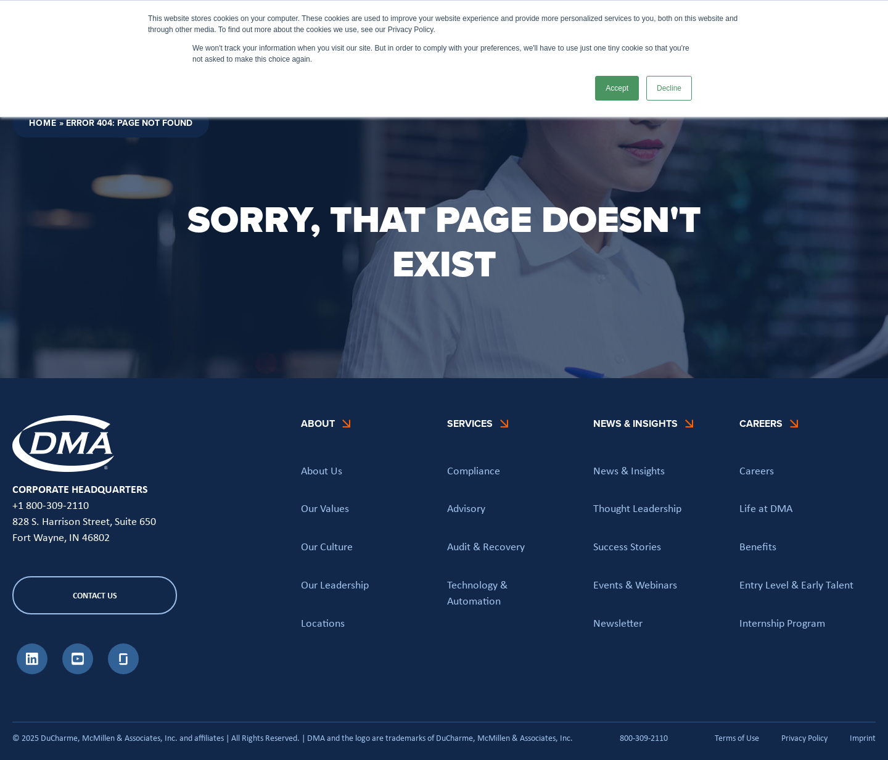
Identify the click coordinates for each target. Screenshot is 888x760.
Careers (756, 470)
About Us (321, 470)
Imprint (863, 737)
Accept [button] (617, 88)
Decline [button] (669, 88)
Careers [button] (761, 423)
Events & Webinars (635, 584)
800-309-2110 (644, 737)
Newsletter (618, 622)
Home (43, 123)
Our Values (325, 507)
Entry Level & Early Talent (796, 584)
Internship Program (782, 622)
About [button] (318, 423)
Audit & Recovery (486, 546)
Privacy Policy (804, 737)
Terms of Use (737, 737)
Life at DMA (765, 507)
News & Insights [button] (635, 423)
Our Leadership (335, 584)
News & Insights (629, 470)
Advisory (466, 507)
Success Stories (627, 546)
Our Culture (327, 546)
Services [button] (470, 423)
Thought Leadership (637, 507)
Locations (323, 622)
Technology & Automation (477, 592)
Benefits (757, 546)
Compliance (473, 470)
